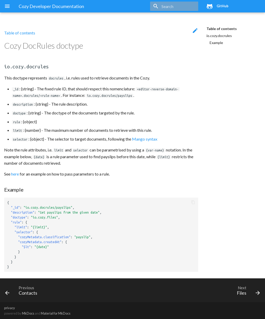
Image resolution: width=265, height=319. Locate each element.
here (15, 173)
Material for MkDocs (55, 313)
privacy (9, 308)
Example (216, 42)
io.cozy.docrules (219, 35)
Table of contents (222, 28)
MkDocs (28, 313)
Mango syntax (144, 138)
